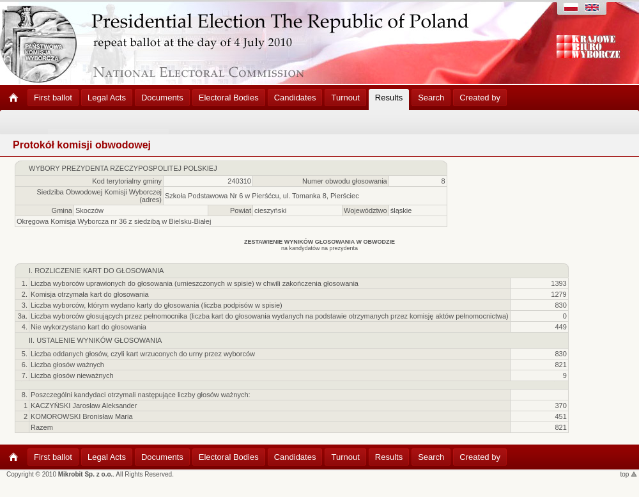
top (629, 474)
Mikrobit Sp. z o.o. (85, 474)
